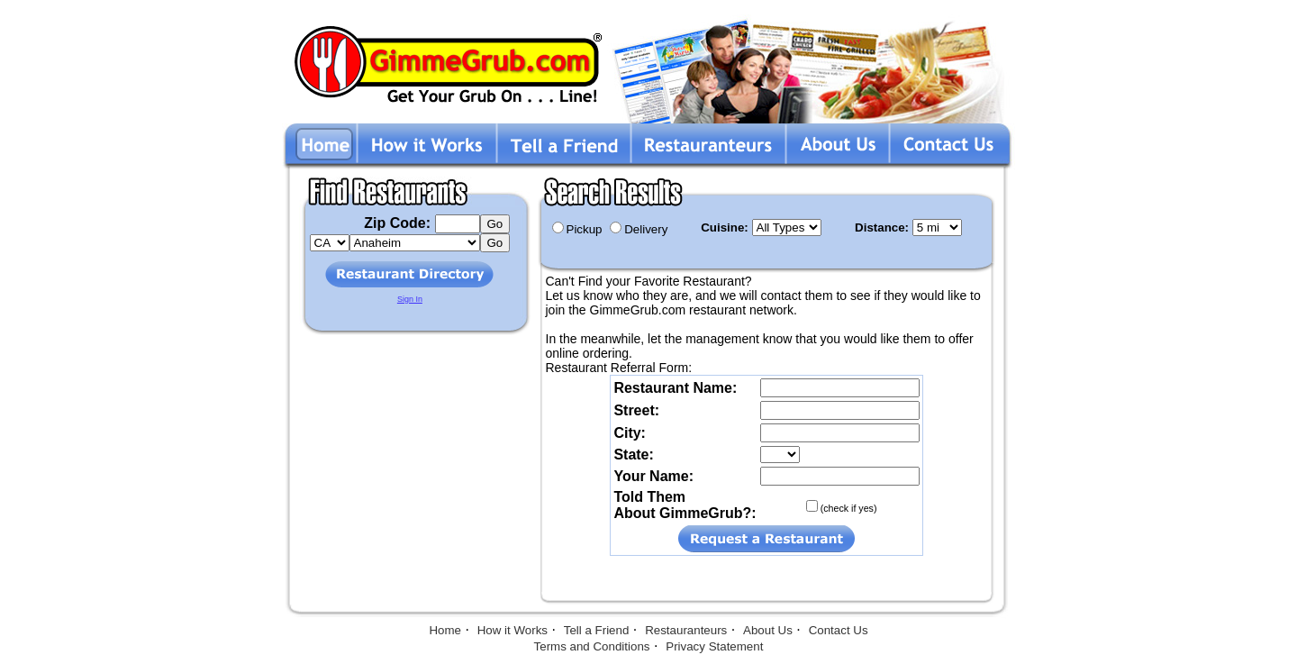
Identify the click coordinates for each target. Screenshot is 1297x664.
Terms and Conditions (592, 646)
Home (445, 630)
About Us (768, 630)
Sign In (409, 299)
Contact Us (838, 630)
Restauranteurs (686, 630)
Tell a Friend (597, 630)
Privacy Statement (714, 646)
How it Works (512, 630)
